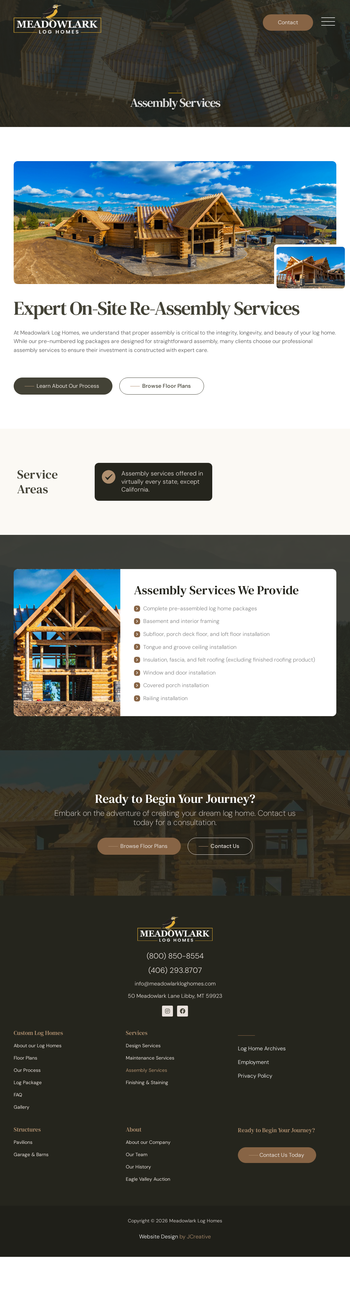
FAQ (18, 1095)
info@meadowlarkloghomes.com (175, 983)
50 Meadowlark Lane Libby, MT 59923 (175, 995)
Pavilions (23, 1142)
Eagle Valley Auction (148, 1179)
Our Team (136, 1154)
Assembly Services (146, 1070)
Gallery (21, 1107)
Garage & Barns (31, 1154)
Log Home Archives (262, 1048)
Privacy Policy (255, 1075)
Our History (138, 1167)
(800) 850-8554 (175, 956)
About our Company (148, 1142)
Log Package (28, 1082)
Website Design (158, 1236)
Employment (253, 1062)
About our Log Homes (38, 1045)
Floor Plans (25, 1058)
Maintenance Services (150, 1058)
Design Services (143, 1045)
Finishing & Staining (147, 1082)
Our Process (27, 1070)
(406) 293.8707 (175, 970)
